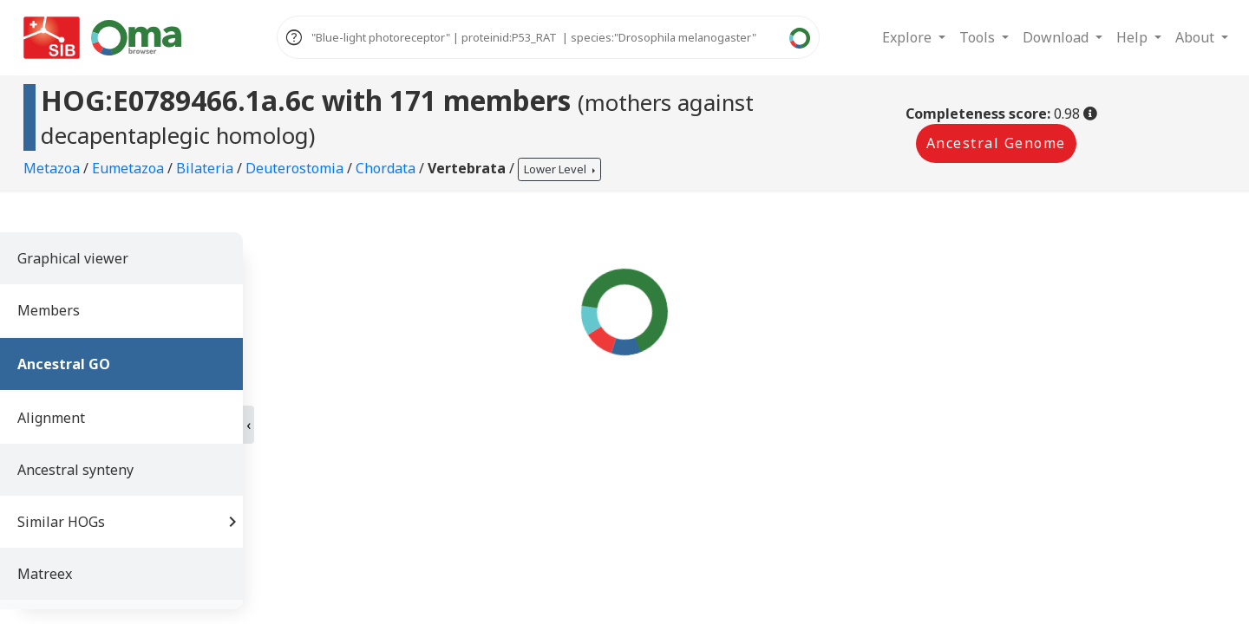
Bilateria (206, 168)
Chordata (387, 168)
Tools (978, 37)
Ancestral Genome (996, 143)
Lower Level (556, 169)
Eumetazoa (129, 168)
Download (1057, 37)
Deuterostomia (296, 168)
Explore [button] (908, 37)
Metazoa (53, 168)
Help (1133, 37)
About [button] (1196, 37)
